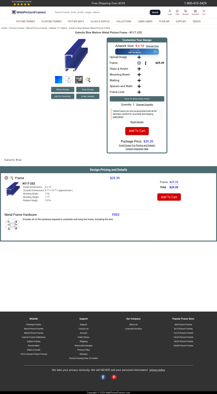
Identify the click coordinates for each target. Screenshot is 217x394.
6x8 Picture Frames (183, 324)
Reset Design (137, 122)
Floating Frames (33, 324)
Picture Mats (33, 345)
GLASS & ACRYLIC (100, 21)
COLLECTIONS (123, 21)
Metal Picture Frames (36, 28)
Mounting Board (120, 74)
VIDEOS (197, 21)
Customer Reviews (133, 329)
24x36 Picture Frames (183, 345)
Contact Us (84, 329)
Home (4, 28)
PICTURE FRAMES (25, 21)
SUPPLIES (181, 21)
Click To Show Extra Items (137, 99)
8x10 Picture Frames (183, 329)
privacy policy (157, 370)
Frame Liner (117, 92)
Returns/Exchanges (83, 345)
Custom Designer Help (137, 149)
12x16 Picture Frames (183, 333)
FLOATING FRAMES (52, 21)
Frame (114, 63)
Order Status (83, 337)
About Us (133, 324)
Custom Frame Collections (33, 337)
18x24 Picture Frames (183, 341)
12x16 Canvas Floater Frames (33, 354)
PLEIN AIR (164, 21)
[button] (170, 12)
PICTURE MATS (76, 21)
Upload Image (118, 57)
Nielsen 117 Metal (58, 28)
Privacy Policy (83, 350)
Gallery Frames (33, 341)
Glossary (84, 354)
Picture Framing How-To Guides (83, 358)
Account (83, 333)
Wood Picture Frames (33, 329)
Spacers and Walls (121, 86)
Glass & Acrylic (119, 68)
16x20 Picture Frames (183, 337)
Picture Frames (16, 28)
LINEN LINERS (145, 21)
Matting (114, 80)
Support (83, 324)
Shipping (84, 341)
